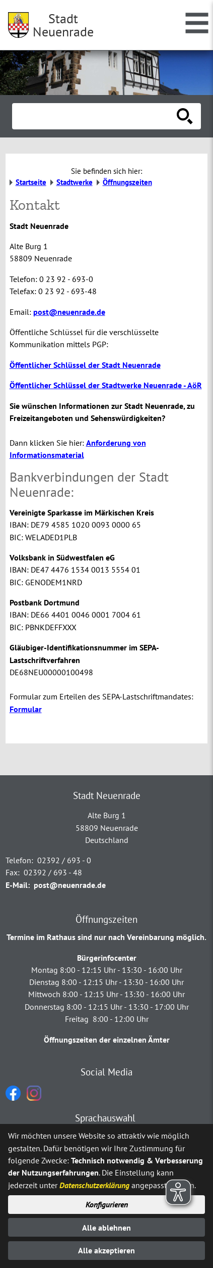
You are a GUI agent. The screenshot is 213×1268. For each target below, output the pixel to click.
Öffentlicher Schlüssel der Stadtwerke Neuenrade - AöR (106, 385)
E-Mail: (18, 885)
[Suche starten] (185, 116)
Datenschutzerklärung (94, 1185)
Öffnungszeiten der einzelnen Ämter (107, 1040)
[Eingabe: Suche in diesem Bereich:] (95, 116)
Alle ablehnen (106, 1228)
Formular (26, 709)
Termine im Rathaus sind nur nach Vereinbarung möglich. (106, 937)
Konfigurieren (107, 1204)
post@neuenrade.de (69, 312)
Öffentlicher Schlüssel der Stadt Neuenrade (85, 365)
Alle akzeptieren (106, 1250)
